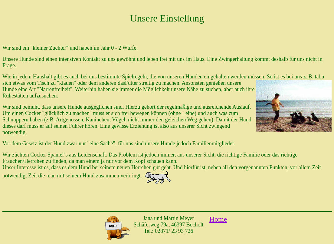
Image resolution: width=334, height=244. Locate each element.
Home (218, 219)
